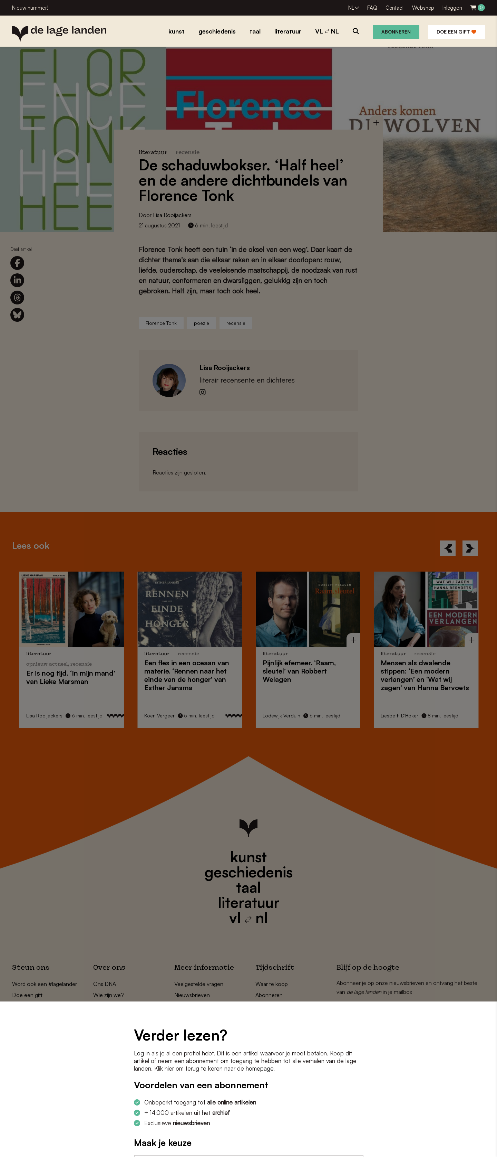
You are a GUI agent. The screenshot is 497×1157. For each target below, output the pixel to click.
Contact (395, 7)
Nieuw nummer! (30, 7)
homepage (259, 1068)
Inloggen (452, 7)
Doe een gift (456, 32)
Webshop (423, 7)
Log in (142, 1053)
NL (351, 7)
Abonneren (396, 32)
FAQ (372, 7)
